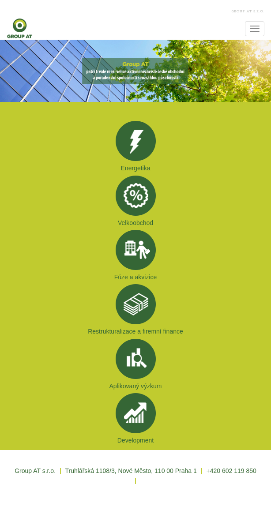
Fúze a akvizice (135, 277)
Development (135, 440)
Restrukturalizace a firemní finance (135, 331)
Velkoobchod (135, 222)
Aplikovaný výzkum (135, 386)
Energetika (136, 168)
